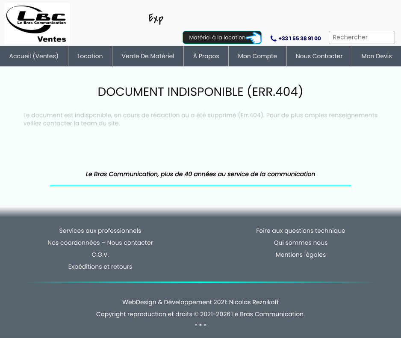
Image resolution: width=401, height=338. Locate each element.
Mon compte (257, 56)
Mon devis (377, 56)
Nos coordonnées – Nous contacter (100, 242)
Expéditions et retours (100, 266)
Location (90, 56)
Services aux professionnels (100, 230)
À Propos (206, 56)
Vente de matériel (148, 56)
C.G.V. (100, 254)
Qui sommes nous (300, 242)
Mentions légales (301, 254)
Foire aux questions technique (300, 230)
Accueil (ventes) (34, 56)
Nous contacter (319, 56)
